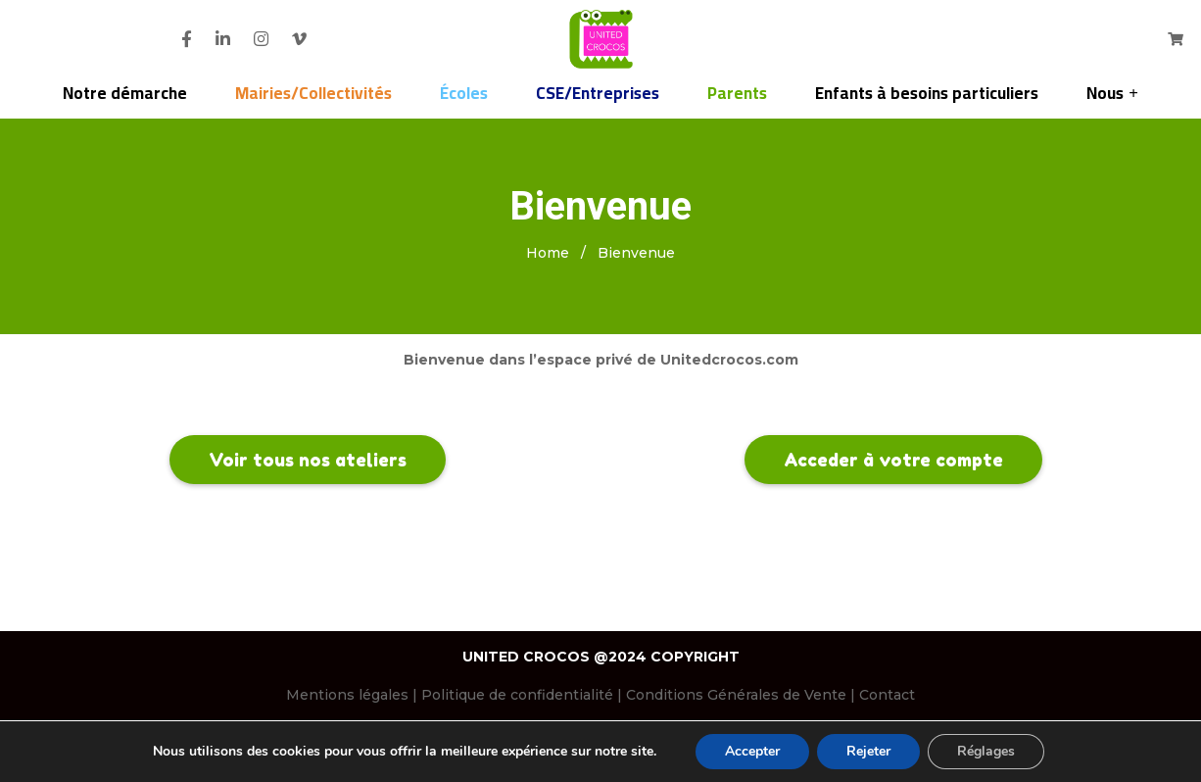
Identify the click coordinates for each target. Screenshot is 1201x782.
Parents (737, 93)
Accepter (752, 751)
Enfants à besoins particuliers (926, 93)
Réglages (986, 751)
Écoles (464, 93)
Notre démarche (125, 93)
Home (547, 253)
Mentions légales (347, 695)
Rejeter (868, 751)
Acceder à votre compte (893, 459)
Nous (1105, 93)
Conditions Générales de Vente (736, 695)
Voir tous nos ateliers (308, 459)
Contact (887, 695)
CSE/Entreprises (597, 93)
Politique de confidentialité (517, 695)
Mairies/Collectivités (313, 93)
